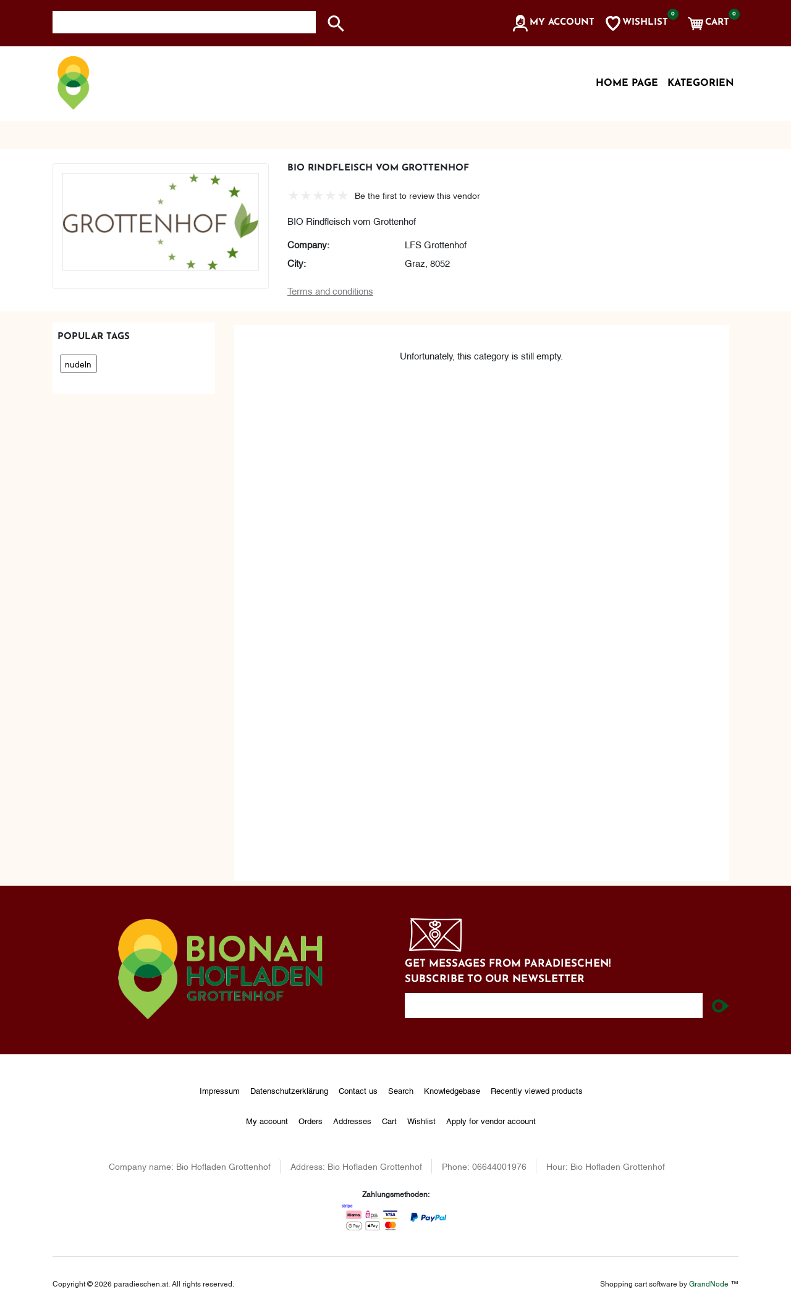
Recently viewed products (537, 1090)
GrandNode (709, 1283)
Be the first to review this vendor (417, 195)
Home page (627, 83)
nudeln (78, 363)
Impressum (220, 1090)
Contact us (358, 1090)
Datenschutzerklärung (289, 1090)
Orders (310, 1120)
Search (400, 1090)
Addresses (352, 1120)
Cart (389, 1120)
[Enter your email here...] (554, 1005)
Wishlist (421, 1120)
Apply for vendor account (491, 1120)
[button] (552, 23)
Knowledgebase (452, 1090)
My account (267, 1120)
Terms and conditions (330, 290)
